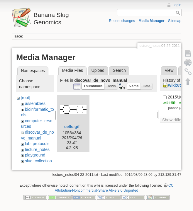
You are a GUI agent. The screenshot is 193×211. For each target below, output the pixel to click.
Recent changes (122, 21)
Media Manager (151, 21)
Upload (98, 70)
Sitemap (174, 21)
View (169, 70)
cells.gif (71, 126)
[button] (93, 86)
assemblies (35, 103)
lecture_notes (37, 149)
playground (35, 155)
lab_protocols (37, 143)
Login (176, 5)
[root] (25, 97)
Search (119, 70)
